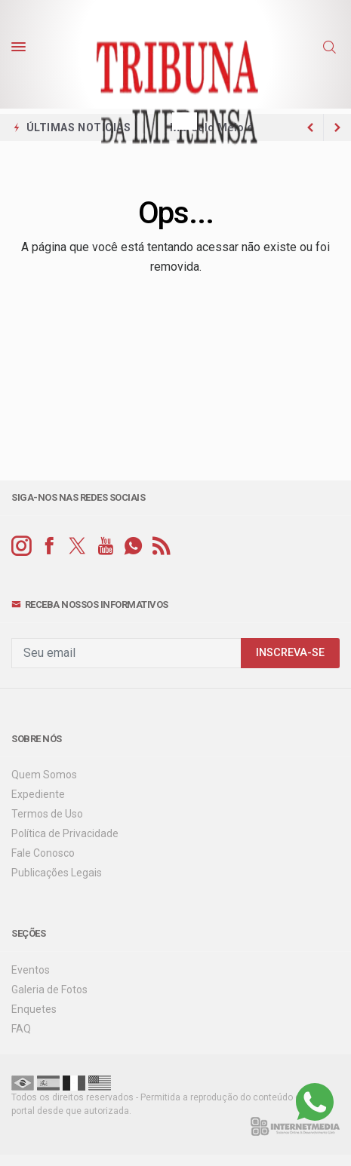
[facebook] (49, 546)
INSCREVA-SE (290, 652)
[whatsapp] (133, 546)
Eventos (30, 970)
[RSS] (161, 546)
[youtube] (105, 546)
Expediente (38, 794)
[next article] (310, 127)
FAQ (21, 1029)
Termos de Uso (47, 814)
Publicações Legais (56, 873)
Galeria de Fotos (49, 989)
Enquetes (34, 1009)
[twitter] (77, 546)
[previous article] (337, 127)
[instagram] (21, 546)
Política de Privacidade (65, 833)
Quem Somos (44, 775)
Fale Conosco (43, 853)
